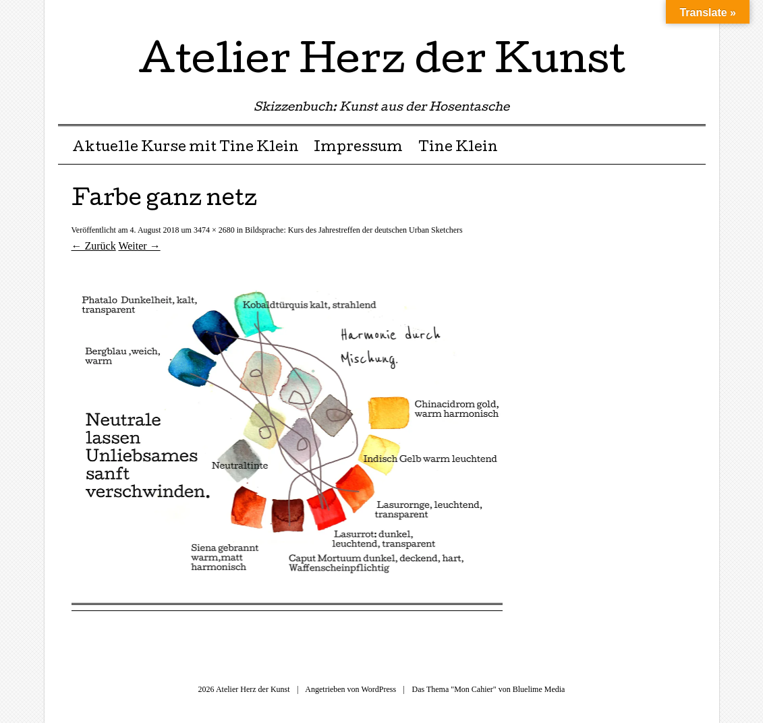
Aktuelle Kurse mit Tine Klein (185, 148)
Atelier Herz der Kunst (381, 63)
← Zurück (94, 246)
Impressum (358, 148)
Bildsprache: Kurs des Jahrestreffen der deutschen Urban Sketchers (354, 230)
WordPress (378, 689)
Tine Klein (458, 148)
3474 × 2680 (214, 230)
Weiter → (139, 246)
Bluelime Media (539, 689)
